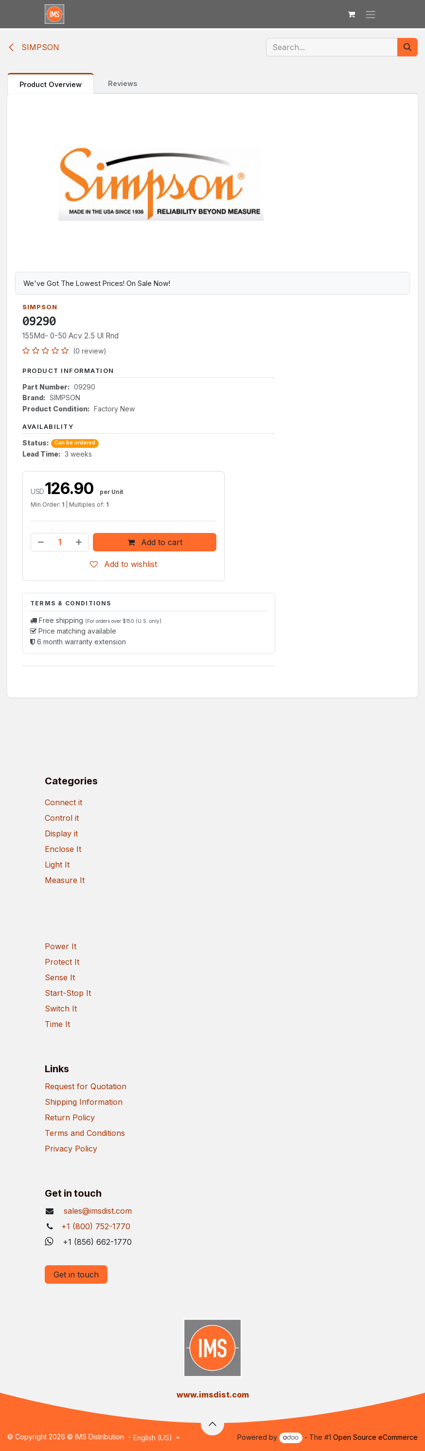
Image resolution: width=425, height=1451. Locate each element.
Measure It (65, 880)
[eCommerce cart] (351, 14)
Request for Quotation (85, 1086)
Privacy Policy (71, 1148)
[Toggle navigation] (370, 14)
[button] (212, 1423)
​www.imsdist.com (213, 1394)
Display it (61, 833)
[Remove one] (40, 542)
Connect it (63, 802)
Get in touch (76, 1274)
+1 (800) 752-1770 (95, 1226)
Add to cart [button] (154, 542)
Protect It (62, 962)
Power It (60, 946)
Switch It (61, 1008)
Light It (57, 864)
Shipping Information (84, 1102)
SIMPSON (33, 47)
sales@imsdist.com (96, 1211)
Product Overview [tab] (50, 84)
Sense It (60, 977)
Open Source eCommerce (375, 1437)
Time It (57, 1024)
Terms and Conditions (85, 1133)
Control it (62, 818)
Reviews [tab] (122, 83)
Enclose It (63, 849)
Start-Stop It (68, 993)
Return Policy (70, 1117)
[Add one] (80, 542)
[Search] (407, 47)
